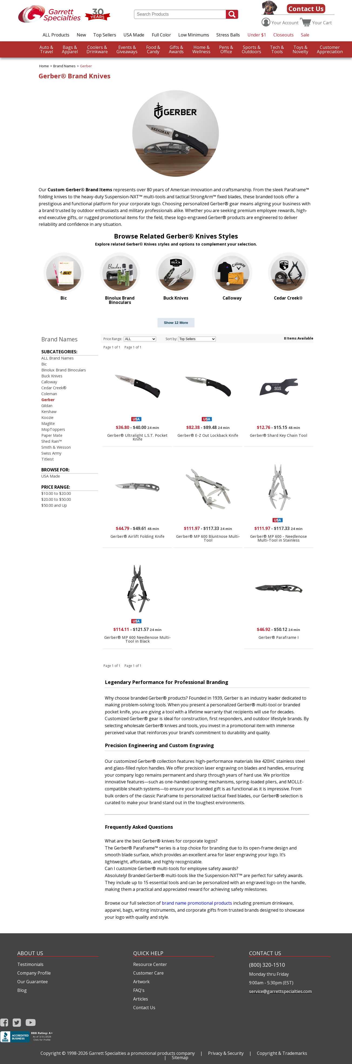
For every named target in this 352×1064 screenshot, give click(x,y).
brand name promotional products (197, 903)
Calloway (49, 381)
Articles (140, 999)
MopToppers (53, 429)
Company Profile (34, 973)
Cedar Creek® (53, 387)
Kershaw (48, 411)
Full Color (161, 35)
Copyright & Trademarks (282, 1053)
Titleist (47, 459)
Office (226, 49)
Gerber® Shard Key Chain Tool (278, 435)
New (81, 35)
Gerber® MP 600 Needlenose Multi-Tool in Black (137, 639)
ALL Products (56, 35)
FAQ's (139, 990)
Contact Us (306, 8)
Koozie (47, 417)
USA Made (133, 35)
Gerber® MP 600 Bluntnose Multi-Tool (208, 538)
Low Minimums (193, 35)
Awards (176, 49)
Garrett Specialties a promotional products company (142, 1053)
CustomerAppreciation (330, 49)
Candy (153, 49)
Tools (277, 49)
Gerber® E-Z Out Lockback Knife (207, 435)
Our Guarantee (32, 981)
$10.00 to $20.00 (56, 493)
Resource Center (150, 964)
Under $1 (256, 35)
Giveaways (127, 49)
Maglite (48, 423)
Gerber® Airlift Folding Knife (137, 536)
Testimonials (30, 964)
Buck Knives (51, 375)
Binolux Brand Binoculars (63, 369)
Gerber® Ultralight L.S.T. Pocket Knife (137, 437)
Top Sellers (104, 35)
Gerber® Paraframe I (279, 637)
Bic (44, 364)
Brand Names (64, 65)
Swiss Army (51, 453)
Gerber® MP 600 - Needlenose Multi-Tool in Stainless (278, 538)
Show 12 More (176, 323)
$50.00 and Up (54, 505)
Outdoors (251, 49)
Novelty (300, 49)
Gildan (46, 405)
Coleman (49, 393)
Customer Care (148, 973)
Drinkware (97, 49)
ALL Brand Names (57, 358)
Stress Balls (228, 35)
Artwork (141, 981)
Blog (22, 990)
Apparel (70, 49)
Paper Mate (51, 435)
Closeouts (283, 35)
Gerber (86, 65)
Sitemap (180, 1057)
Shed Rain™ (51, 441)
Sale (305, 35)
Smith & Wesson (56, 447)
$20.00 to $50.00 (56, 499)
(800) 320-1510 (267, 964)
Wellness (201, 49)
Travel (46, 49)
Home (44, 65)
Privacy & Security (226, 1053)
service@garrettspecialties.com (280, 991)
